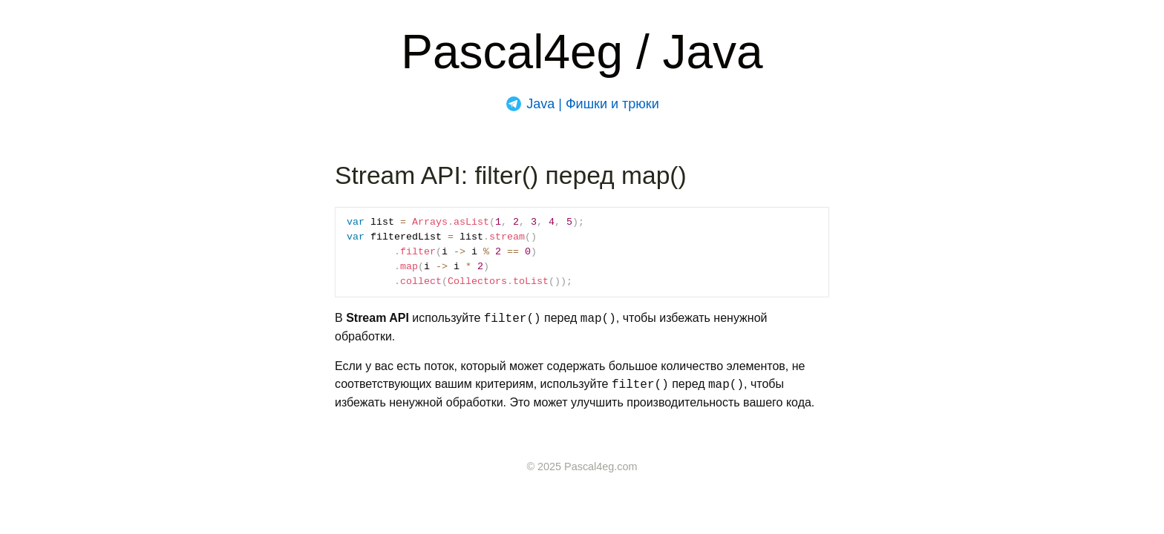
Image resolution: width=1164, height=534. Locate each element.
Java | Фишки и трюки (592, 103)
